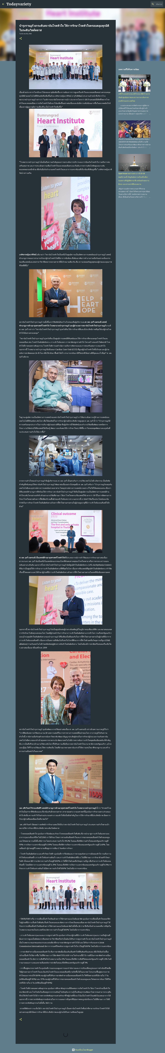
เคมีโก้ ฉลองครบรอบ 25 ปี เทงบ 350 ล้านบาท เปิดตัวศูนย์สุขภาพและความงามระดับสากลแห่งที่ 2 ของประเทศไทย (134, 97)
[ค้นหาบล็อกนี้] (151, 4)
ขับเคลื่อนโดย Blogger (82, 1050)
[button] (20, 38)
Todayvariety (18, 4)
